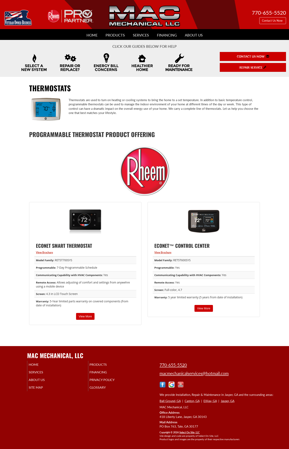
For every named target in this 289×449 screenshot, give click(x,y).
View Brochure (44, 252)
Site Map (41, 390)
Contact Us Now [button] (272, 20)
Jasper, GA (227, 401)
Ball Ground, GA (170, 401)
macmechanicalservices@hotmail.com (194, 373)
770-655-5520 (173, 364)
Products (115, 35)
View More (85, 316)
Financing (167, 35)
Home (92, 35)
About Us (194, 35)
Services (141, 35)
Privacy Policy (108, 382)
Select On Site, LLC (189, 432)
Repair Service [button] (252, 67)
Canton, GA (192, 401)
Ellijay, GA (210, 401)
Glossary (103, 390)
